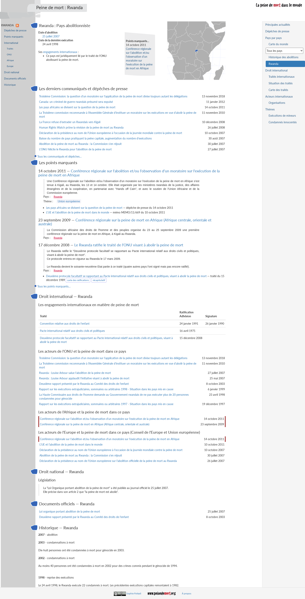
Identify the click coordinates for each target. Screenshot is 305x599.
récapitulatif (99, 280)
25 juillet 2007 (51, 36)
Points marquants (13, 36)
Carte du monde (278, 44)
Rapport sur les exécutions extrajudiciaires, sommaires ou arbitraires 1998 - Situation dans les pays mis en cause (106, 389)
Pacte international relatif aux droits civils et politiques (72, 330)
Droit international (276, 70)
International (11, 42)
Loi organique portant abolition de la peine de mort (69, 511)
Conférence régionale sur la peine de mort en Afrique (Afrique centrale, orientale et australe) (124, 222)
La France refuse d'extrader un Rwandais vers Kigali (69, 122)
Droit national (11, 72)
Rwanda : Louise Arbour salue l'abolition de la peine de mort (75, 372)
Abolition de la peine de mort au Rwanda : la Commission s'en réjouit (80, 143)
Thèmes (270, 109)
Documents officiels (15, 78)
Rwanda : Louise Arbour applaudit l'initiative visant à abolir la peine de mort (84, 378)
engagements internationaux (60, 52)
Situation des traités (281, 83)
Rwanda (58, 196)
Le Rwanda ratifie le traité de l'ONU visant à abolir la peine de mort (128, 245)
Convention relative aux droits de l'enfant (64, 323)
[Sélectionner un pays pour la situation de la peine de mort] (284, 51)
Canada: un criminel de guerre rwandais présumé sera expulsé (76, 101)
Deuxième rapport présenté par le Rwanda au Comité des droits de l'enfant (84, 383)
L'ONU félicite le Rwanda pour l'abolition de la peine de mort (75, 149)
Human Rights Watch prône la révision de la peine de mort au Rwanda (81, 127)
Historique (10, 84)
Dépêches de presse (15, 30)
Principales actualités (277, 24)
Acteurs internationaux (279, 96)
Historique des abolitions (283, 57)
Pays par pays (273, 38)
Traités (10, 48)
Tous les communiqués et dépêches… (59, 156)
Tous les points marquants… (54, 286)
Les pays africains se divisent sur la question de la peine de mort (77, 107)
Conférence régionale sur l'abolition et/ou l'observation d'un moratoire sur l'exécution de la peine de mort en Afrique (129, 173)
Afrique (10, 60)
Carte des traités (278, 90)
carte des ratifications (78, 280)
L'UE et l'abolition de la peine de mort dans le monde (77, 212)
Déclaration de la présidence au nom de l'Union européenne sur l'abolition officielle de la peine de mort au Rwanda (108, 460)
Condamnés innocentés (283, 122)
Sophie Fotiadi (133, 593)
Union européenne (69, 201)
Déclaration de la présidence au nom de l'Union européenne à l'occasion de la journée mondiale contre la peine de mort (110, 133)
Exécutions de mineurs (282, 115)
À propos (186, 593)
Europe (10, 66)
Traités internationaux (281, 76)
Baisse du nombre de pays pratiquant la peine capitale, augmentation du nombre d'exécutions (95, 138)
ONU (9, 54)
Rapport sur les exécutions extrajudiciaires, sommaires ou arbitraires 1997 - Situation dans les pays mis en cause (106, 404)
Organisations (277, 102)
